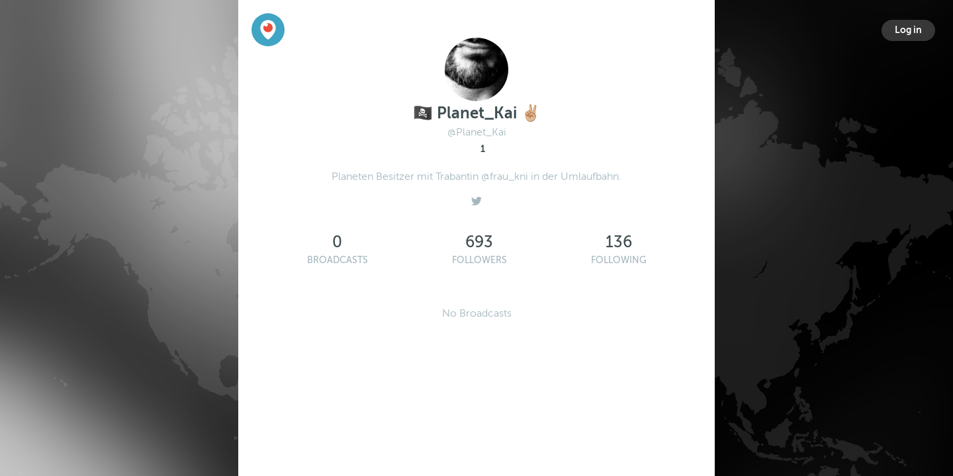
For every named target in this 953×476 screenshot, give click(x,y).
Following (619, 260)
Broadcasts (337, 260)
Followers (479, 260)
